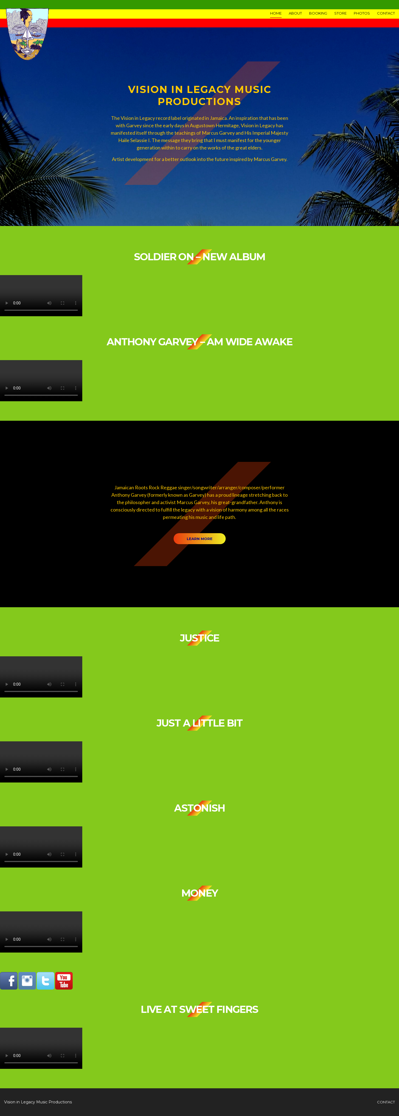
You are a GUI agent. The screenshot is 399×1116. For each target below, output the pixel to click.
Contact (386, 13)
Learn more (200, 538)
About (295, 13)
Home (276, 13)
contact (386, 1102)
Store (340, 13)
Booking (318, 13)
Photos (362, 13)
